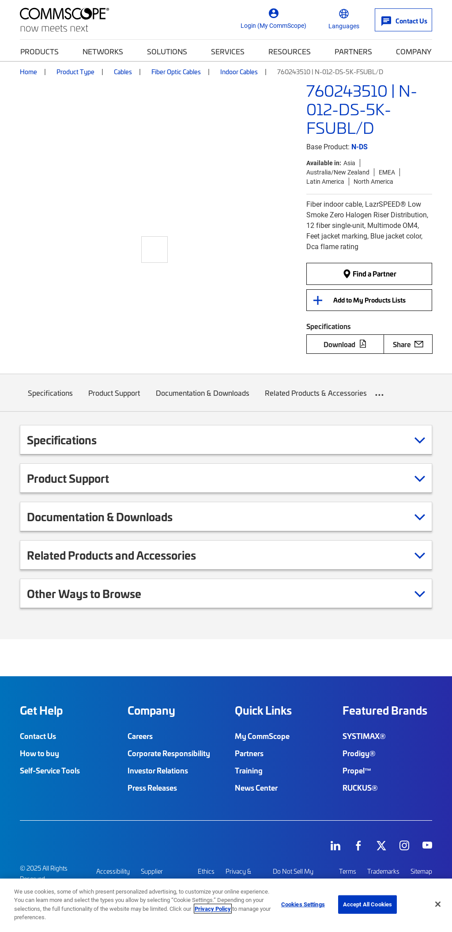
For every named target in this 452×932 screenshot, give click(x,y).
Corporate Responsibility (169, 753)
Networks (103, 51)
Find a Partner (369, 273)
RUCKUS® (360, 787)
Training (249, 770)
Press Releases (152, 787)
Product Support (114, 399)
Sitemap (421, 871)
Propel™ (357, 770)
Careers (140, 735)
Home (28, 71)
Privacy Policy (213, 909)
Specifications (50, 399)
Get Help (41, 710)
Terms (347, 871)
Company (414, 51)
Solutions (167, 51)
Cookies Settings (303, 904)
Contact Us (38, 735)
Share (408, 344)
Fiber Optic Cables (176, 71)
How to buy (39, 753)
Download (345, 344)
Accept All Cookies (367, 904)
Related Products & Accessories (316, 399)
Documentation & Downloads (202, 399)
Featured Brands (385, 710)
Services (228, 51)
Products (39, 51)
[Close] (438, 904)
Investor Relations (158, 770)
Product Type (75, 71)
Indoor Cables (239, 71)
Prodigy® (359, 753)
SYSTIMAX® (364, 735)
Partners (353, 51)
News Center (256, 787)
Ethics (206, 871)
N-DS (359, 146)
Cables (123, 71)
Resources (289, 51)
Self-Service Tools (50, 770)
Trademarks (383, 871)
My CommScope (262, 735)
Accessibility (113, 871)
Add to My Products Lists (369, 300)
